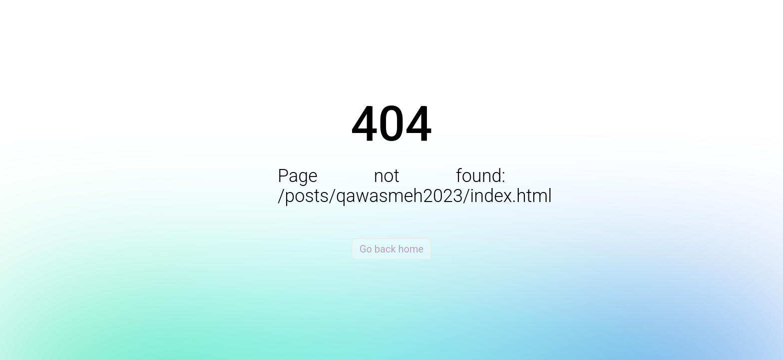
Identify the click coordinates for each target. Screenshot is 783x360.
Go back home (391, 249)
